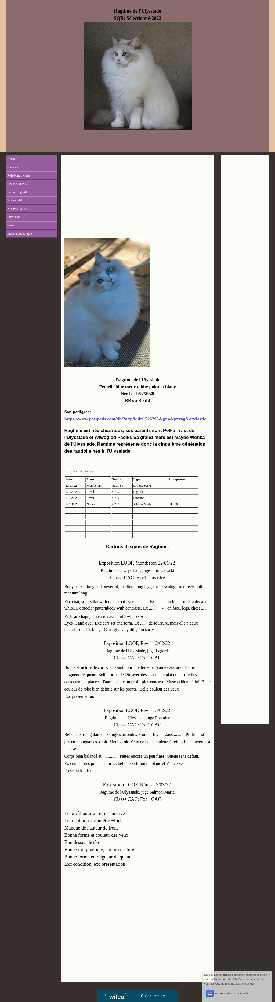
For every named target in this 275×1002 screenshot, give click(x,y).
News (11, 225)
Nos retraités (15, 200)
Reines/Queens (17, 184)
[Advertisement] (137, 197)
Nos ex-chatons (17, 209)
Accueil (12, 159)
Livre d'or (13, 217)
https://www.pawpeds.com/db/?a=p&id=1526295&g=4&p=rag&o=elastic (135, 418)
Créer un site (153, 995)
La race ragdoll (17, 192)
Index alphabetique (19, 234)
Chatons (12, 167)
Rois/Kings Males (18, 175)
